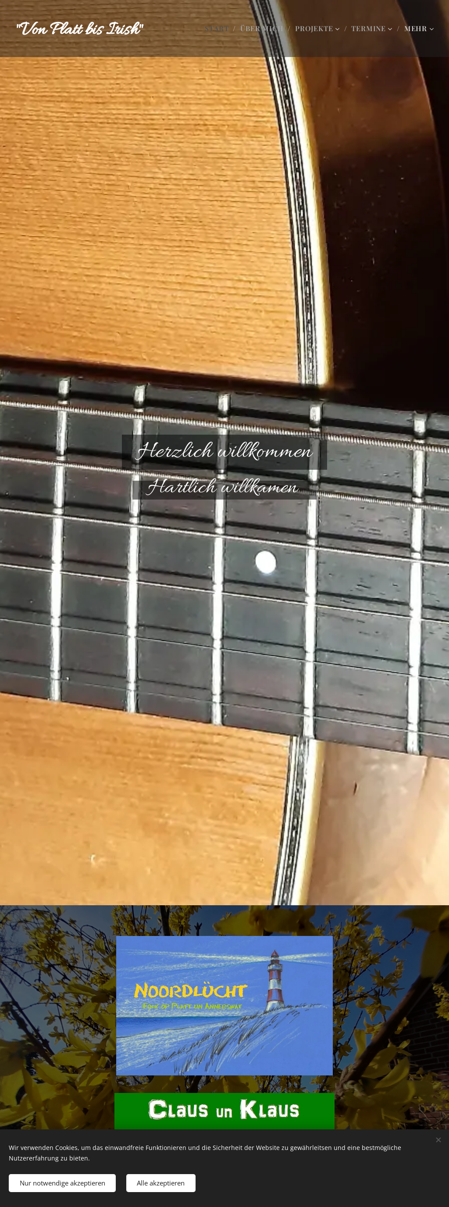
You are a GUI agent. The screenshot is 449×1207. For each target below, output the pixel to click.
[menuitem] (219, 28)
